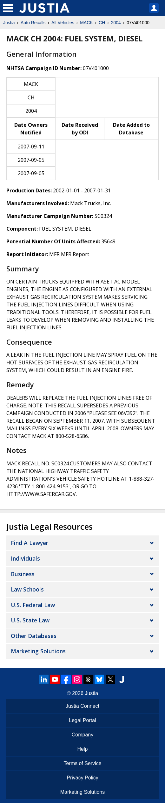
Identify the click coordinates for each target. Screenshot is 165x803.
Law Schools (27, 589)
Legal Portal (82, 720)
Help (82, 749)
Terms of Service (82, 763)
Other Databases (33, 636)
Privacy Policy (82, 777)
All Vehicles (62, 22)
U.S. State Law (30, 620)
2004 (116, 22)
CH (102, 22)
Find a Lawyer (29, 543)
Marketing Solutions (38, 651)
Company (82, 734)
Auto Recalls (33, 22)
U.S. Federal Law (33, 605)
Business (23, 574)
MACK (86, 22)
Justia (9, 22)
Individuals (25, 558)
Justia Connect (82, 706)
